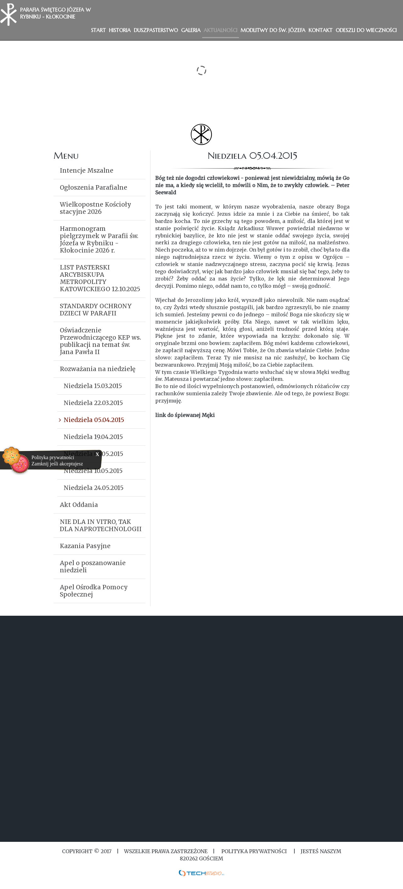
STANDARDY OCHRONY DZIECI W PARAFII (96, 309)
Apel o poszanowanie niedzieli (93, 566)
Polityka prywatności (52, 457)
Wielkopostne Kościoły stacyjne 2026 (95, 208)
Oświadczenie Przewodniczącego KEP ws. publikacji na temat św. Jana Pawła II (100, 341)
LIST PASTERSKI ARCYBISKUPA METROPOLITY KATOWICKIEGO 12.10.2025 (100, 278)
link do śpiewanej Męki (185, 415)
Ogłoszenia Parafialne (93, 187)
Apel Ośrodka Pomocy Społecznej (94, 590)
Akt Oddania (79, 504)
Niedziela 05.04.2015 (94, 420)
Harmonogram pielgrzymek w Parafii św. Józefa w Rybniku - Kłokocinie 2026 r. (99, 239)
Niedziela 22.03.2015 (93, 403)
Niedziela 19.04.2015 (93, 437)
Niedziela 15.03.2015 (93, 386)
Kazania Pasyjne (85, 546)
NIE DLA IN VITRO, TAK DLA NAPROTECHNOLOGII (101, 525)
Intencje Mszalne (86, 170)
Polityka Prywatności (254, 851)
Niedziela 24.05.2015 (94, 488)
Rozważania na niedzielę (97, 369)
